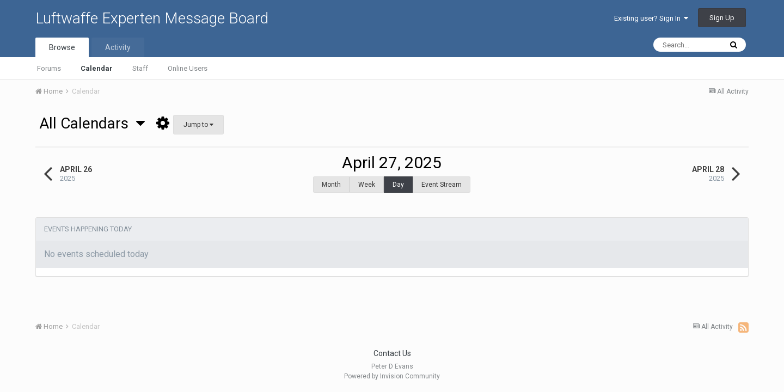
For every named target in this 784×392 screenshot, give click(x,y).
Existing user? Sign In (651, 18)
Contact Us (392, 353)
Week (366, 184)
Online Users (187, 68)
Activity (118, 47)
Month (331, 184)
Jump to (198, 124)
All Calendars (92, 123)
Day (398, 184)
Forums (49, 68)
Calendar (97, 68)
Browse (62, 47)
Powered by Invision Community (392, 376)
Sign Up (721, 18)
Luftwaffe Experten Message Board (151, 18)
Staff (140, 68)
